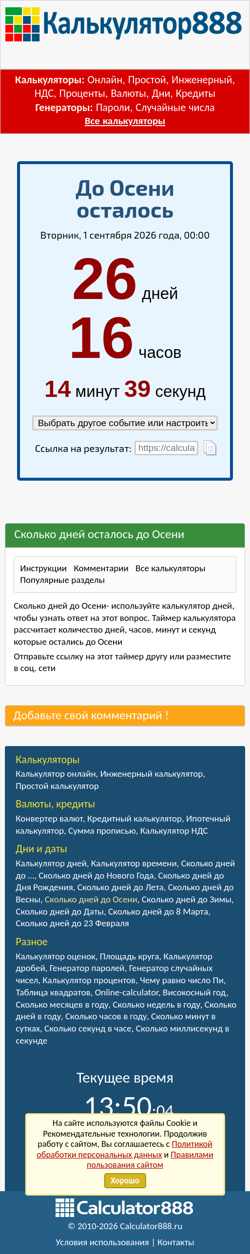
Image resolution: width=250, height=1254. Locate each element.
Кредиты (196, 93)
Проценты (82, 93)
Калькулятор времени (134, 863)
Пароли (113, 107)
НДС (44, 93)
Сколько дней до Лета (120, 887)
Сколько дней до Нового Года (96, 875)
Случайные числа (174, 107)
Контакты (175, 1242)
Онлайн (105, 79)
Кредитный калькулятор (134, 818)
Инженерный (202, 79)
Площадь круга (129, 956)
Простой (147, 79)
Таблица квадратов (53, 992)
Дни (161, 93)
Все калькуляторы (125, 120)
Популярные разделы (62, 579)
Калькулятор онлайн (56, 773)
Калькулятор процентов (88, 980)
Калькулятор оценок (56, 956)
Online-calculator (126, 992)
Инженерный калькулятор (151, 773)
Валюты (128, 93)
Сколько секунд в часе (88, 1028)
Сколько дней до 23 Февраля (72, 923)
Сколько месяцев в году (62, 1004)
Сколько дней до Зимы (186, 899)
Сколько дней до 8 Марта (158, 911)
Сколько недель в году (156, 1004)
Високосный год (194, 992)
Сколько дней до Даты (60, 911)
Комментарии (101, 568)
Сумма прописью (101, 830)
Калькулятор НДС (174, 830)
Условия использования (102, 1242)
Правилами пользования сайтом (150, 1160)
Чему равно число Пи (182, 980)
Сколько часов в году (106, 1016)
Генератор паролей (87, 967)
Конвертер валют (49, 818)
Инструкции (43, 568)
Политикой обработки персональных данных (124, 1149)
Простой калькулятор (57, 785)
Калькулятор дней (51, 863)
